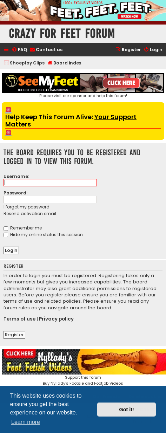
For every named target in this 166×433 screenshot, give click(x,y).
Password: (15, 193)
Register (14, 334)
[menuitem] (19, 50)
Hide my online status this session (43, 235)
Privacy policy (56, 319)
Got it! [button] (126, 409)
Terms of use (19, 319)
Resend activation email (30, 213)
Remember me (23, 228)
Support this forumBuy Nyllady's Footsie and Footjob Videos (83, 367)
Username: (16, 176)
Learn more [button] (25, 422)
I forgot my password (26, 206)
